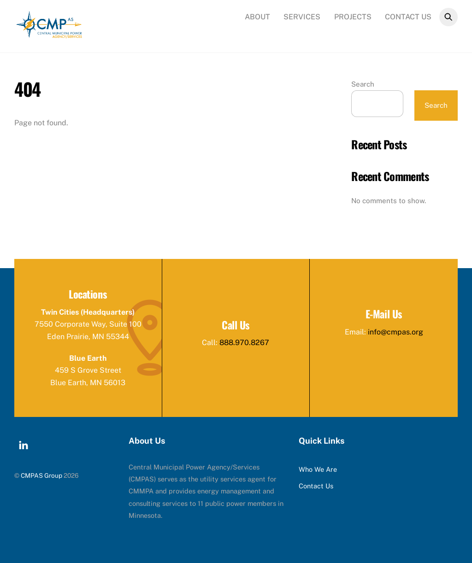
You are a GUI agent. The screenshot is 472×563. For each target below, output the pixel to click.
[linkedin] (23, 443)
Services (301, 16)
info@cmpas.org (395, 332)
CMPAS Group (41, 475)
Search (362, 84)
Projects (353, 16)
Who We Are (318, 469)
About (257, 16)
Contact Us (408, 16)
